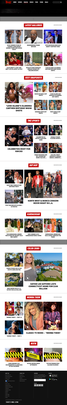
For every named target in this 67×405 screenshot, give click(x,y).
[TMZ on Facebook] (6, 2)
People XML (7, 394)
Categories (7, 388)
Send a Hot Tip (22, 376)
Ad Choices (7, 379)
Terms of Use (40, 377)
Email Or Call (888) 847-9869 (17, 6)
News (7, 11)
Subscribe (45, 380)
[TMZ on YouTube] (40, 385)
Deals (57, 11)
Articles (6, 382)
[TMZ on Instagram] (11, 2)
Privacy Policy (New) (8, 376)
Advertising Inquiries (23, 379)
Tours (49, 11)
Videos (34, 11)
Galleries (6, 391)
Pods (42, 11)
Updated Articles (8, 385)
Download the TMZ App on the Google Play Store (53, 379)
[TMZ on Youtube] (9, 2)
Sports (16, 11)
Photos (25, 11)
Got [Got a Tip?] (8, 6)
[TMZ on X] (7, 2)
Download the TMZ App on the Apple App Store (53, 375)
